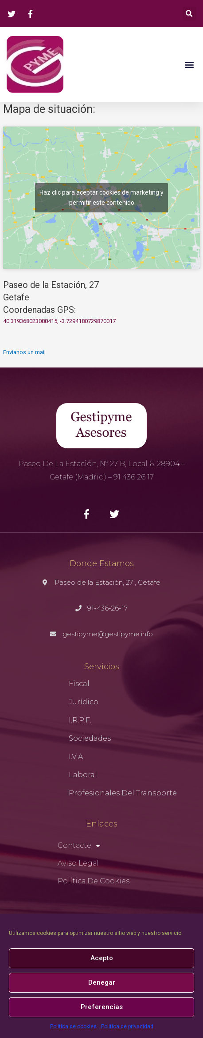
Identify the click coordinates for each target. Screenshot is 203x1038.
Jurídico (83, 702)
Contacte (79, 846)
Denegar (101, 982)
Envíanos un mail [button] (24, 352)
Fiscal (79, 683)
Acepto (101, 958)
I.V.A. (77, 756)
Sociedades (90, 738)
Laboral (83, 775)
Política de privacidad (127, 1026)
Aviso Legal (78, 863)
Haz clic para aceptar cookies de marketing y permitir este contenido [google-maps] (101, 197)
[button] (189, 64)
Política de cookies (73, 1026)
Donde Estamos (102, 563)
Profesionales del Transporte (123, 793)
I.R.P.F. (80, 720)
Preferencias (102, 1007)
